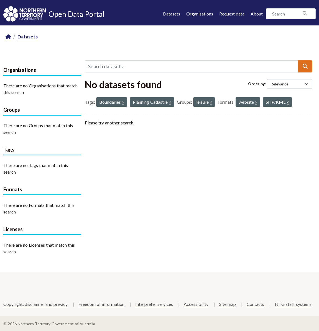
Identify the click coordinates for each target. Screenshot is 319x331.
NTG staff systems (293, 304)
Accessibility (196, 304)
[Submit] (305, 66)
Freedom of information (101, 304)
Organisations (199, 13)
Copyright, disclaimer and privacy (35, 304)
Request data (231, 13)
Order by (256, 83)
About (257, 13)
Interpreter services (154, 304)
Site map (227, 304)
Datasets (171, 13)
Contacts (255, 304)
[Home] (8, 37)
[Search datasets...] (191, 66)
